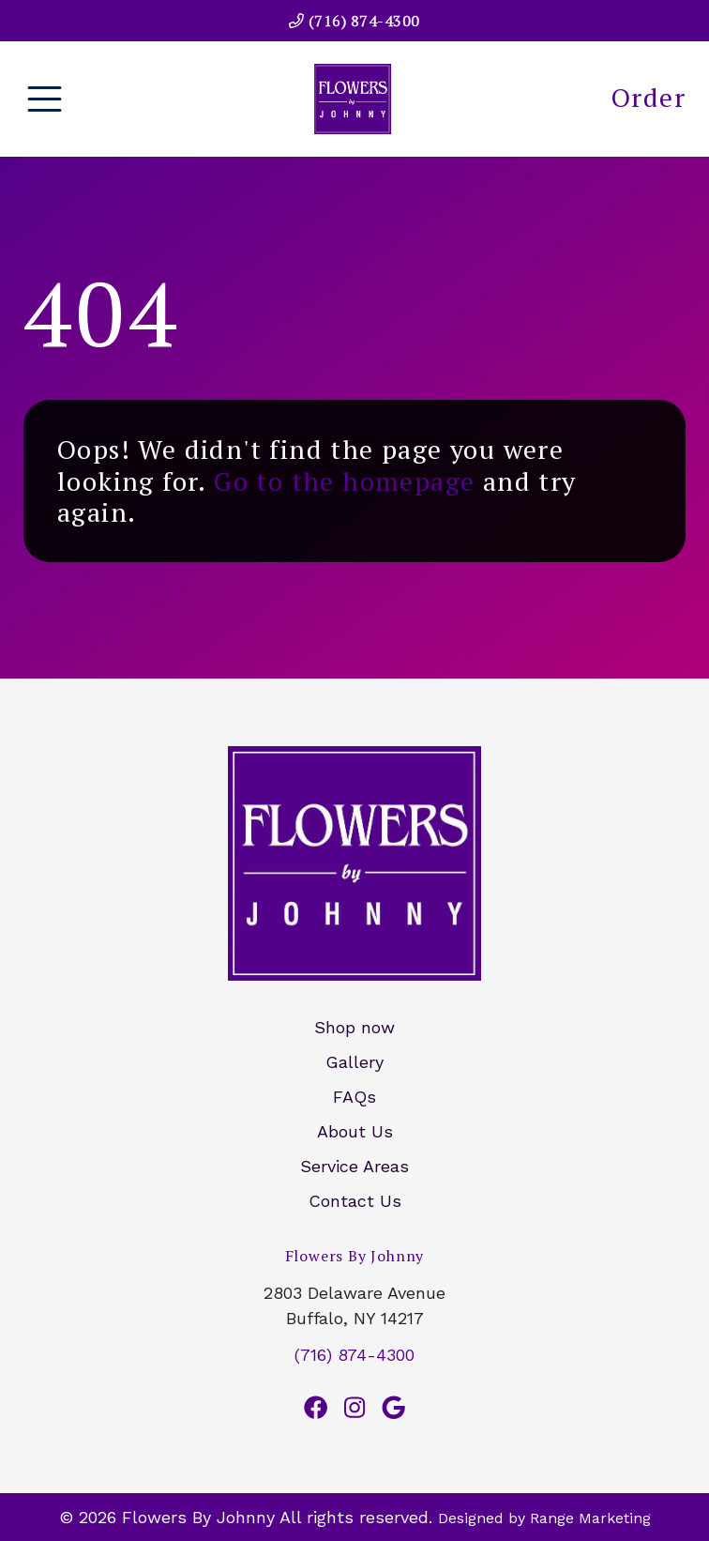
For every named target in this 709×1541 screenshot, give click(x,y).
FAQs (354, 1096)
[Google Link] (393, 1408)
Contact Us (355, 1201)
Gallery (354, 1062)
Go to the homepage (344, 481)
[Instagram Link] (354, 1408)
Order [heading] (648, 98)
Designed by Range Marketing (544, 1518)
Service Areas (354, 1166)
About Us (355, 1131)
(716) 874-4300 (354, 20)
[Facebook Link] (315, 1408)
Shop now (354, 1027)
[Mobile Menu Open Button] (44, 99)
